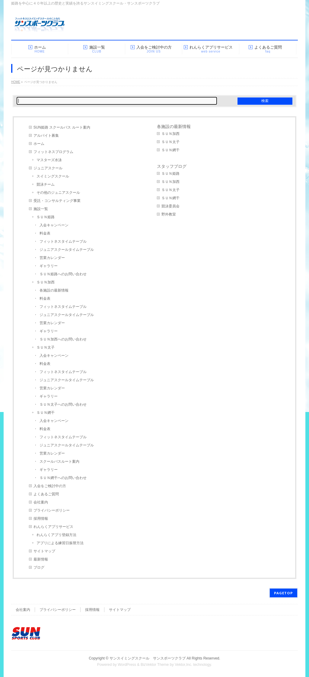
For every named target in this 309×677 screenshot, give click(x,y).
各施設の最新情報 (54, 290)
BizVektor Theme (155, 665)
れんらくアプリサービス (53, 527)
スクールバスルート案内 (59, 461)
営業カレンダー (52, 258)
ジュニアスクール (47, 168)
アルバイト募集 (46, 135)
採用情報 (40, 518)
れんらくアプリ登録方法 (56, 535)
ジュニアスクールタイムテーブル (67, 249)
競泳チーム (46, 184)
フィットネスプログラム (53, 152)
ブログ (38, 567)
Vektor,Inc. (183, 665)
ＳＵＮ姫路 (46, 217)
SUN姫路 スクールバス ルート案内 (61, 127)
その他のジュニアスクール (58, 192)
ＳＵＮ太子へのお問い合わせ (63, 404)
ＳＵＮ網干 (46, 412)
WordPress (127, 665)
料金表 (45, 233)
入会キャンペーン (54, 225)
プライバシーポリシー (51, 510)
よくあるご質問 (46, 494)
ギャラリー (49, 266)
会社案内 (40, 502)
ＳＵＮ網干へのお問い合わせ (63, 478)
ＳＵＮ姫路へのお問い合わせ (63, 274)
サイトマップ (44, 551)
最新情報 (40, 559)
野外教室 (168, 214)
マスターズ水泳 (49, 160)
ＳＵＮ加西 (46, 282)
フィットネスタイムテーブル (63, 241)
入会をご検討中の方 (49, 486)
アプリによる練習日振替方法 (60, 543)
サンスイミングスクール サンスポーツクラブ (148, 658)
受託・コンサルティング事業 (57, 201)
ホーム (38, 144)
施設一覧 (40, 209)
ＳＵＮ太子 (46, 347)
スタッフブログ (171, 166)
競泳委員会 (170, 206)
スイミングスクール (53, 176)
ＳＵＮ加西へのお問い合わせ (63, 339)
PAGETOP (283, 593)
